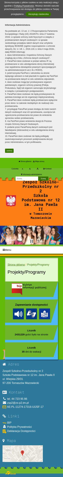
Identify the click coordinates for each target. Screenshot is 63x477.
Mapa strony (38, 161)
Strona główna (25, 161)
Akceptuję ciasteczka (38, 14)
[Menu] (31, 250)
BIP (7, 422)
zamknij (9, 151)
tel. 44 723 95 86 (15, 398)
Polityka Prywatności (17, 426)
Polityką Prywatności (24, 6)
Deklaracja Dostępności (19, 431)
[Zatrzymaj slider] (32, 241)
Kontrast (47, 169)
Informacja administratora (31, 174)
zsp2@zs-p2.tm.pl (16, 402)
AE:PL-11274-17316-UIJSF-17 (23, 406)
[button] (4, 235)
